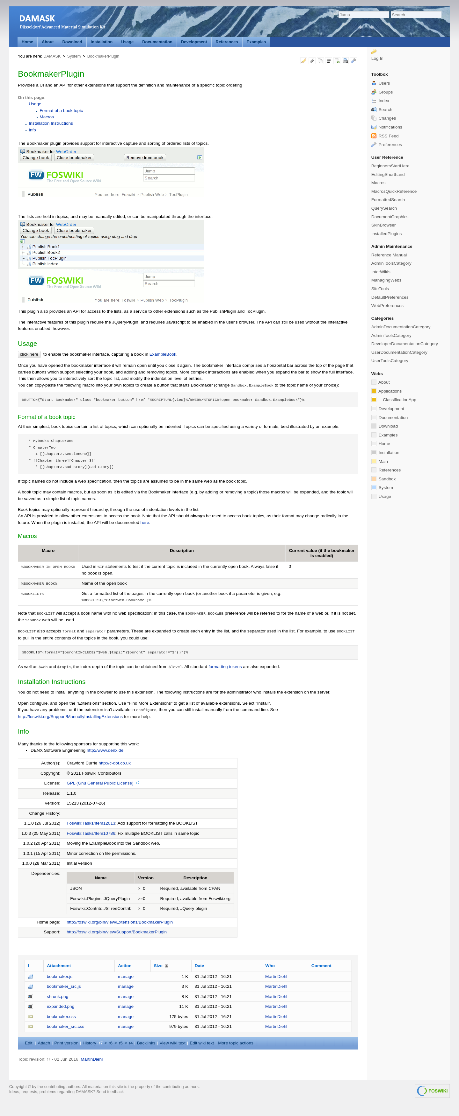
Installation (102, 41)
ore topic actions (235, 1043)
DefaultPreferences (390, 297)
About (48, 41)
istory (89, 1043)
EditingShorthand (388, 174)
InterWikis (380, 271)
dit (29, 1043)
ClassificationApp (393, 399)
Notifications (386, 127)
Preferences (386, 144)
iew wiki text (172, 1043)
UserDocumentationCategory (399, 352)
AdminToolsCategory (391, 263)
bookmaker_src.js (64, 986)
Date (199, 965)
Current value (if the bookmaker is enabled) (321, 553)
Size (158, 965)
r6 (111, 1043)
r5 (121, 1043)
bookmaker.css (61, 1016)
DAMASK (52, 56)
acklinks (146, 1043)
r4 (131, 1043)
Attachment (59, 965)
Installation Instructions (51, 123)
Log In (377, 58)
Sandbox (383, 478)
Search (381, 109)
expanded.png (60, 1006)
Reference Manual (389, 255)
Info (32, 130)
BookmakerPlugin (103, 56)
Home (27, 41)
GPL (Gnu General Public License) (100, 783)
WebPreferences (387, 305)
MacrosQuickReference (394, 191)
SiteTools (380, 288)
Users (380, 83)
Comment (321, 965)
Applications (386, 391)
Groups (382, 92)
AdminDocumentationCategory (401, 326)
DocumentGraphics (390, 216)
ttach (44, 1043)
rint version (66, 1043)
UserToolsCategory (389, 360)
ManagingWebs (386, 280)
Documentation (157, 41)
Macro (48, 550)
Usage (127, 41)
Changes (383, 118)
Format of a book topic (61, 110)
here (145, 522)
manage (126, 976)
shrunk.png (58, 996)
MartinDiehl (276, 976)
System (74, 56)
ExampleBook (162, 354)
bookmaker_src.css (65, 1026)
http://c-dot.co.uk (114, 763)
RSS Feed (385, 136)
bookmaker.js (59, 976)
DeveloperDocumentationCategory (404, 343)
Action (124, 965)
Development (194, 41)
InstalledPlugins (386, 233)
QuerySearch (384, 208)
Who (270, 965)
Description (182, 550)
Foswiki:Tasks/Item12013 (91, 823)
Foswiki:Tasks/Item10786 (91, 833)
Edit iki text (202, 1043)
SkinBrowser (383, 225)
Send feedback (110, 1091)
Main (379, 461)
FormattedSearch (388, 199)
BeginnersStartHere (390, 166)
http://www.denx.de (105, 750)
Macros (47, 117)
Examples (256, 41)
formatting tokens (225, 666)
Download (72, 41)
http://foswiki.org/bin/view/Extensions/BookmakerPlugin (120, 922)
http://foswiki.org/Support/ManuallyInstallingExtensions (70, 716)
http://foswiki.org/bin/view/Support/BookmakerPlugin (117, 932)
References (227, 41)
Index (380, 100)
